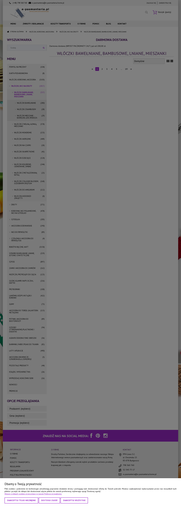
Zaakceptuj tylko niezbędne (21, 500)
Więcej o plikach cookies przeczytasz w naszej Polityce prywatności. (33, 494)
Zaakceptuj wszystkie (74, 500)
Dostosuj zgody (49, 500)
